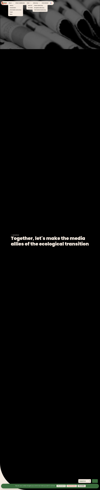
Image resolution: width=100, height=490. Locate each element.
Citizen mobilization (20, 3)
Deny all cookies (72, 486)
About (10, 3)
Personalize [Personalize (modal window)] (82, 486)
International (45, 3)
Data (28, 3)
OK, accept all (61, 486)
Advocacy (35, 3)
